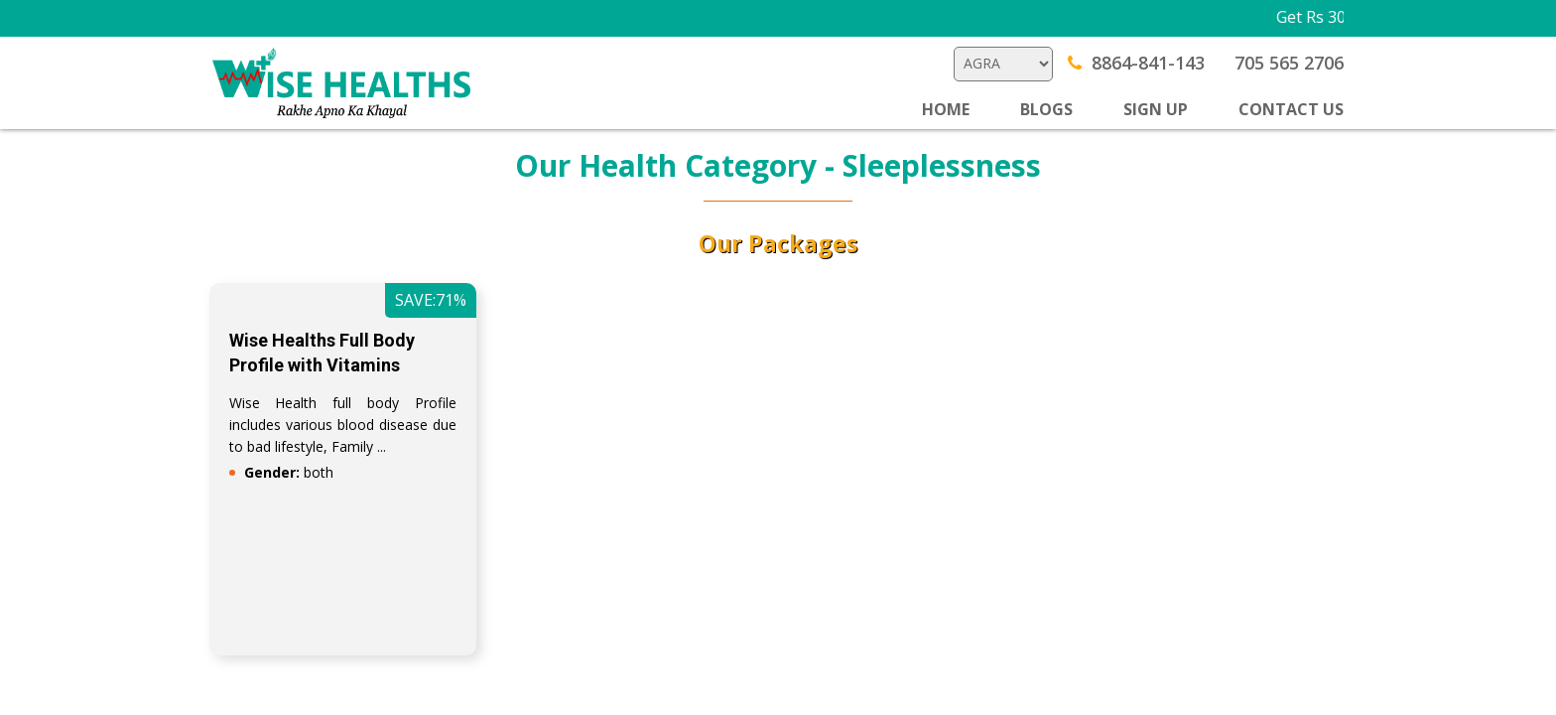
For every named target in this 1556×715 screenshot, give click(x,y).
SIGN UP (1155, 109)
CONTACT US (1291, 109)
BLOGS (1046, 109)
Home (946, 109)
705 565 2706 (1289, 62)
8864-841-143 (1136, 62)
